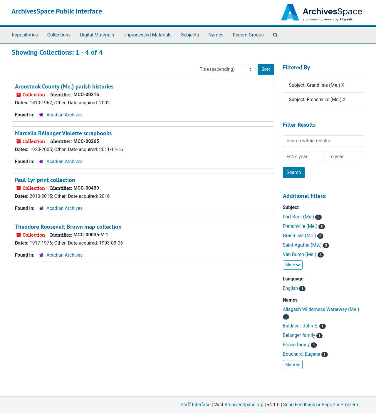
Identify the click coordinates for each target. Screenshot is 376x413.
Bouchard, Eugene (302, 354)
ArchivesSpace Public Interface (56, 11)
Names (216, 35)
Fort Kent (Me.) (299, 217)
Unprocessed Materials (147, 35)
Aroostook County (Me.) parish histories (64, 86)
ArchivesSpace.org (243, 404)
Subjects (190, 35)
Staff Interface (196, 404)
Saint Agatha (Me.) (303, 245)
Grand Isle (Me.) (300, 235)
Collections (59, 35)
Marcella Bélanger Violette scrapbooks (63, 133)
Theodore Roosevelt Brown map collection (68, 226)
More (293, 264)
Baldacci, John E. (301, 326)
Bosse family (297, 344)
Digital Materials (97, 35)
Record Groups (248, 35)
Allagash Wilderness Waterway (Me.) (321, 309)
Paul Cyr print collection (45, 180)
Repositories (25, 35)
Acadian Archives (64, 115)
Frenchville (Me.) (301, 226)
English (291, 288)
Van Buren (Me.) (300, 254)
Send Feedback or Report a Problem (320, 404)
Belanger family (299, 335)
